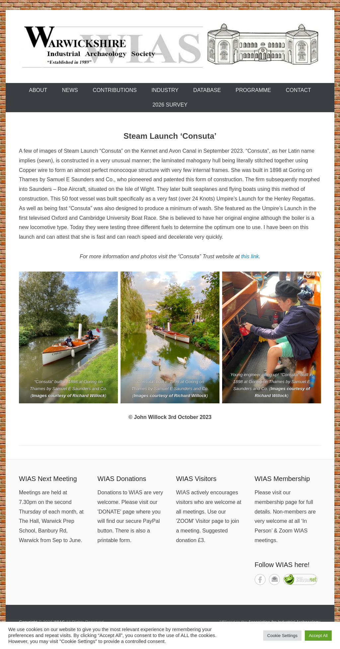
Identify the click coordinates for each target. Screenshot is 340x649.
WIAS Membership (282, 478)
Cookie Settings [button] (282, 635)
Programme (253, 90)
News (70, 90)
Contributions (114, 90)
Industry (165, 90)
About (38, 90)
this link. (250, 256)
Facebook (260, 579)
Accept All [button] (318, 635)
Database (207, 90)
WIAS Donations (122, 478)
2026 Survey (170, 105)
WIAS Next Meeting (48, 478)
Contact (298, 90)
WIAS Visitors (196, 478)
